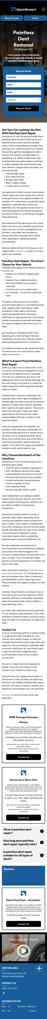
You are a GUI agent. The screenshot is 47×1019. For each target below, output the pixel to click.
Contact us (21, 251)
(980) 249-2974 (10, 988)
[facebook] (4, 993)
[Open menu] (43, 9)
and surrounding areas (13, 976)
